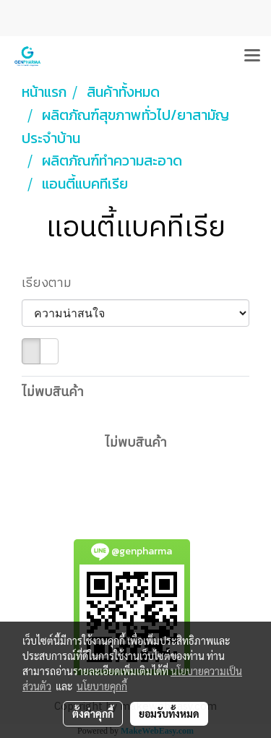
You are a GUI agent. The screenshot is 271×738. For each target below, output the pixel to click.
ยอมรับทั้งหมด (169, 713)
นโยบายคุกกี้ (102, 685)
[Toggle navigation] (252, 56)
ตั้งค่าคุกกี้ (92, 713)
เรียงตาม (51, 283)
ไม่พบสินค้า (53, 393)
